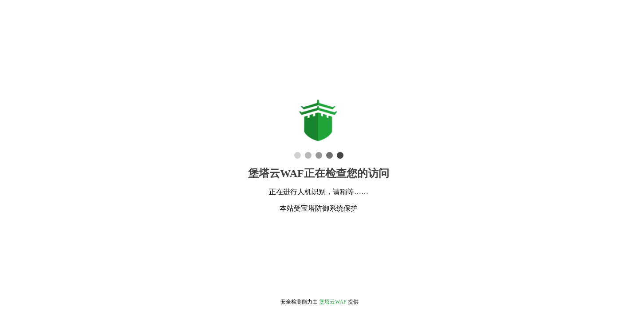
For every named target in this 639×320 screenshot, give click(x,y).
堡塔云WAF (332, 302)
